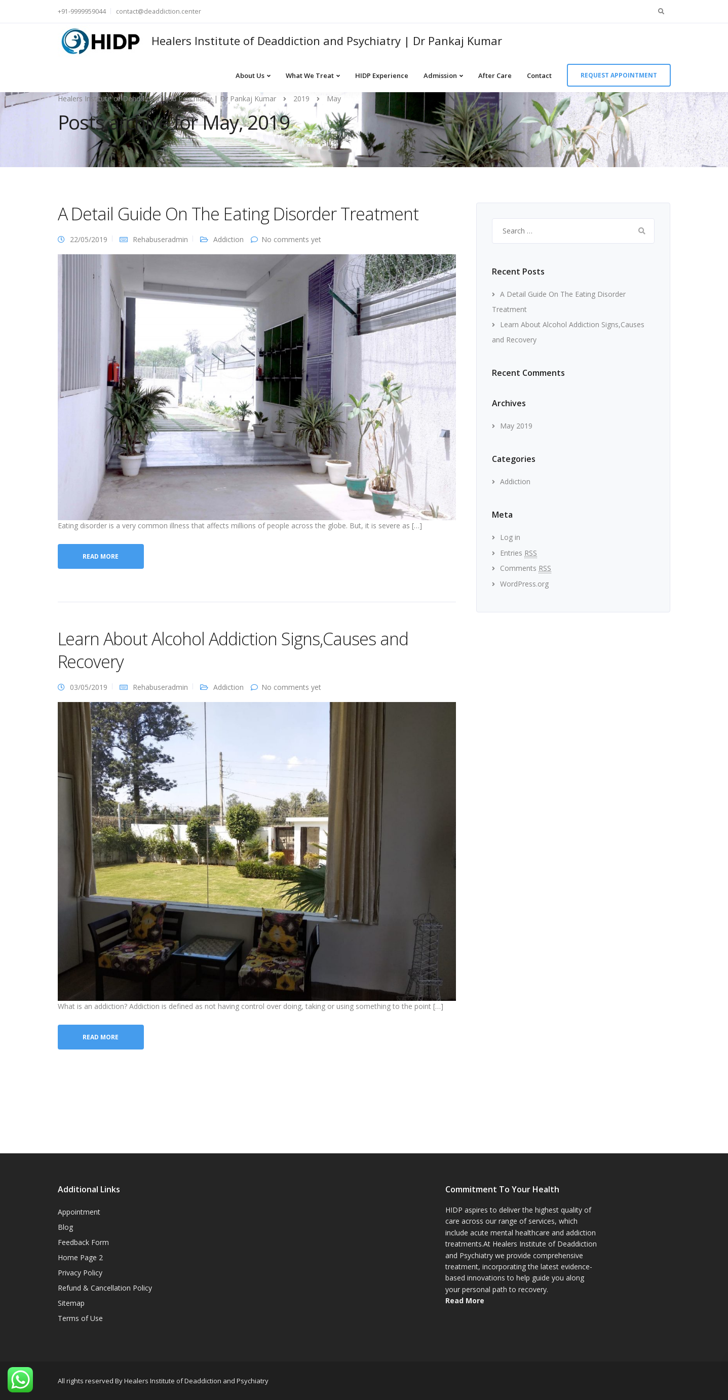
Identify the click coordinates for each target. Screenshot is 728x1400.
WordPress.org (524, 584)
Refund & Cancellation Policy (105, 1288)
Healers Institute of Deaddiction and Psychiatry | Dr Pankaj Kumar (326, 40)
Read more (101, 556)
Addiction (228, 239)
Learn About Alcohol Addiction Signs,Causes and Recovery (233, 650)
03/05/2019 (88, 687)
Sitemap (71, 1303)
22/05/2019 (88, 239)
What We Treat (310, 75)
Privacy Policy (80, 1272)
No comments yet (291, 239)
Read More (464, 1300)
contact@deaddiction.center (158, 11)
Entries (518, 553)
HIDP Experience (381, 75)
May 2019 (516, 426)
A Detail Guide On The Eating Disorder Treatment (238, 213)
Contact (539, 75)
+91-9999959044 (82, 11)
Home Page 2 (80, 1257)
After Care (495, 75)
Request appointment (619, 75)
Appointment (79, 1212)
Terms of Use (80, 1318)
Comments (525, 568)
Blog (65, 1227)
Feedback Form (83, 1242)
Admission (440, 75)
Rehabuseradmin (160, 239)
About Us (250, 75)
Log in (510, 537)
